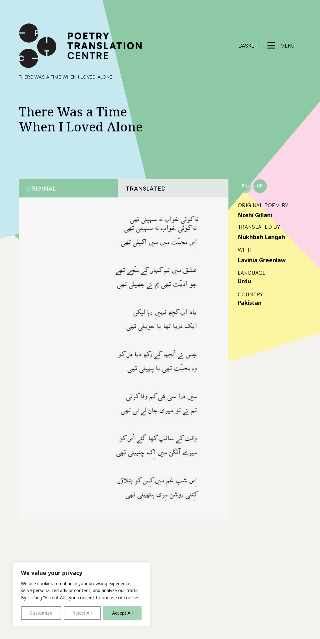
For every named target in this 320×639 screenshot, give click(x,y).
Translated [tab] (146, 188)
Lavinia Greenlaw (262, 260)
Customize (41, 613)
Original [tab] (41, 188)
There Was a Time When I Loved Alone (65, 76)
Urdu (244, 281)
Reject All (82, 613)
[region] (81, 594)
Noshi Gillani (255, 215)
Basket (248, 46)
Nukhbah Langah (261, 237)
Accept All (122, 613)
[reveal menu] (281, 45)
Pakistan (250, 302)
